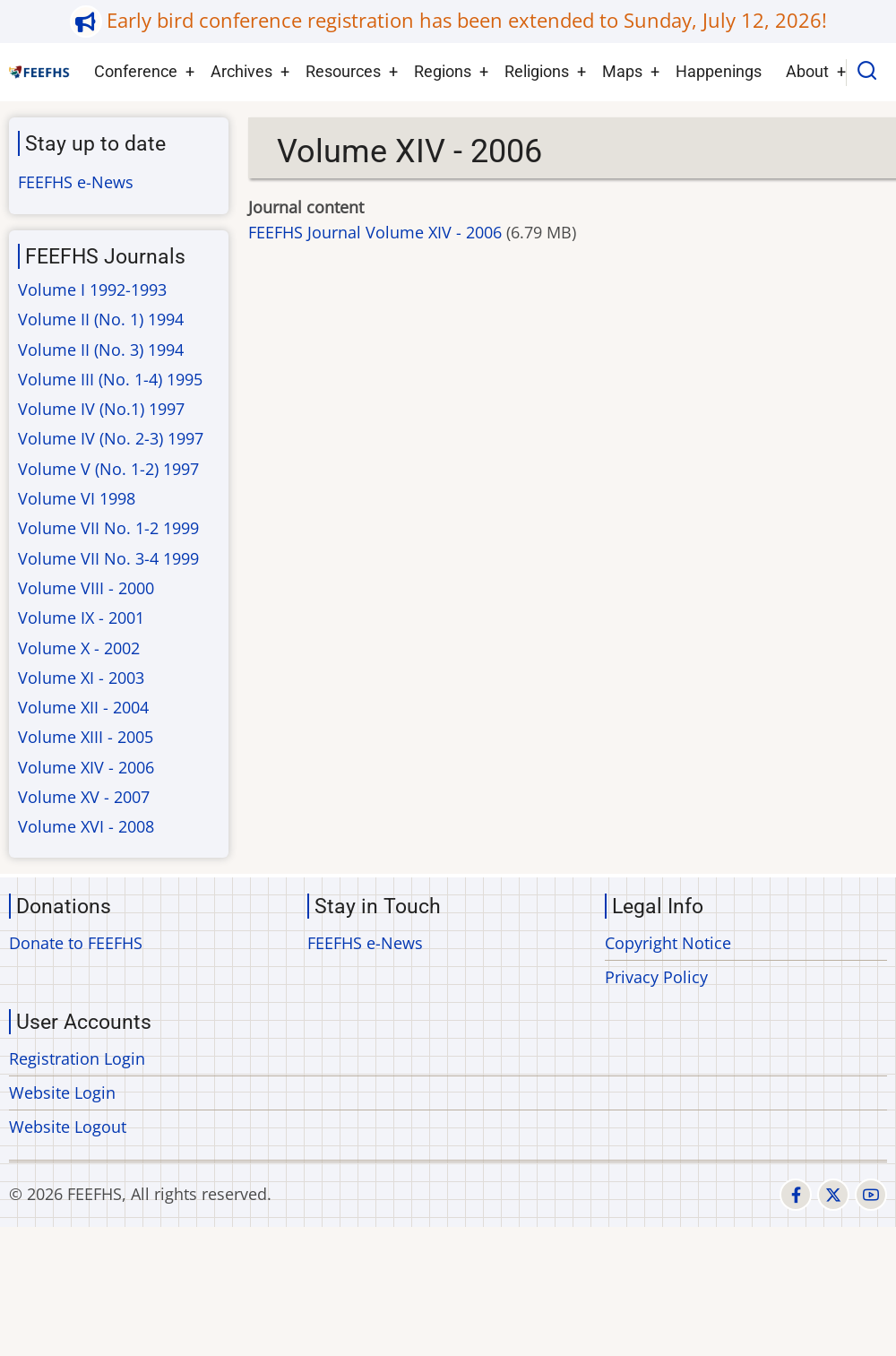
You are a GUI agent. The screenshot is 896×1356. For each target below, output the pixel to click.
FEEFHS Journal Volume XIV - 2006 (375, 232)
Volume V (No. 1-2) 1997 (108, 468)
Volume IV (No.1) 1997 (101, 408)
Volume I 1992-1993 (92, 289)
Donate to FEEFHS (75, 943)
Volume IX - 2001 (81, 617)
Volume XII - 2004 (83, 707)
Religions (536, 71)
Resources (343, 71)
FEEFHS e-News (76, 182)
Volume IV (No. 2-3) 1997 (110, 438)
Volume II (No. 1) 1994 (101, 319)
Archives (241, 71)
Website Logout (67, 1126)
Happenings (719, 71)
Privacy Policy (656, 977)
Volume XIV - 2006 (86, 767)
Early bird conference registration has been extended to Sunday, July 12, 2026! (467, 20)
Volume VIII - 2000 (86, 588)
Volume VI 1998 (76, 498)
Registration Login (77, 1058)
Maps (622, 71)
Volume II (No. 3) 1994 (101, 349)
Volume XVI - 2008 (86, 826)
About (807, 71)
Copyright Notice (668, 943)
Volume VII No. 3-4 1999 (108, 558)
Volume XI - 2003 (81, 677)
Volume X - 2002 (79, 648)
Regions (442, 71)
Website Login (62, 1092)
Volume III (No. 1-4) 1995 (110, 379)
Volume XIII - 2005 (85, 736)
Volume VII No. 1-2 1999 (108, 528)
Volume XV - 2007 (84, 797)
